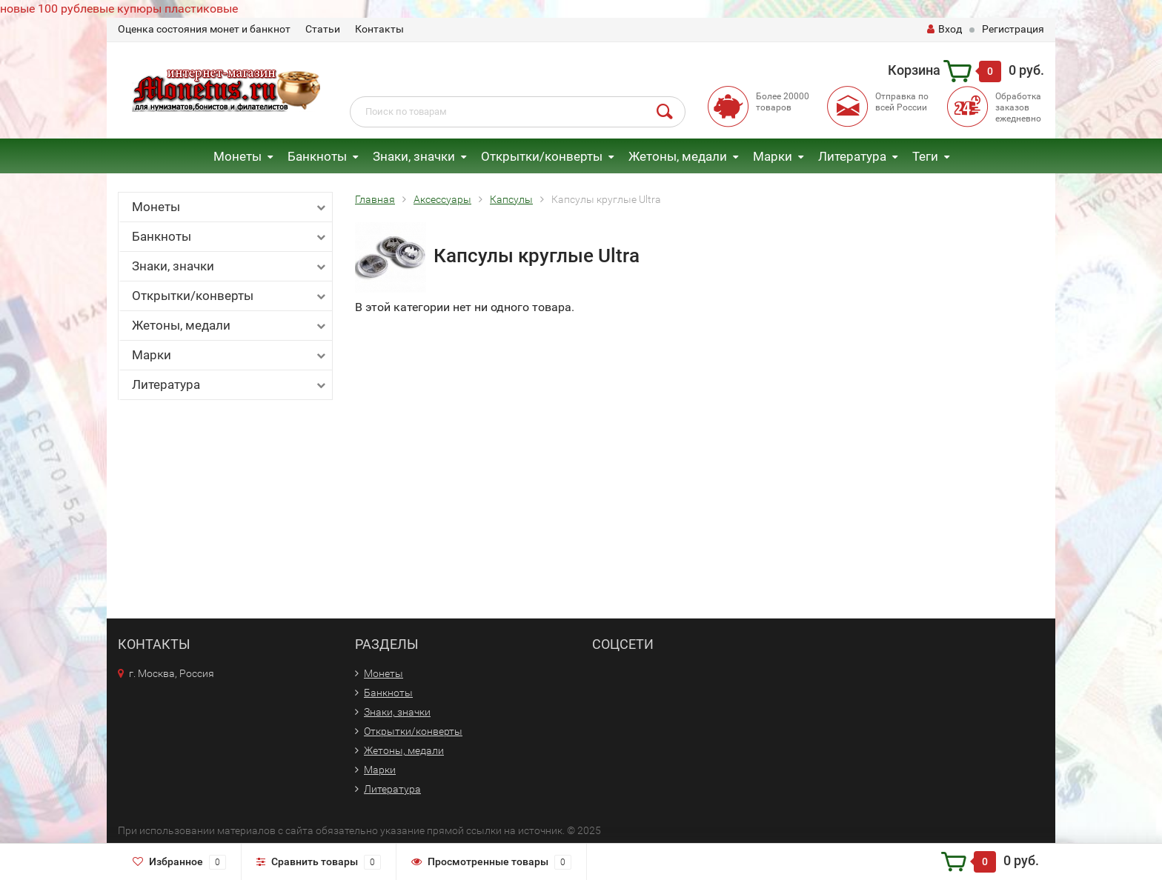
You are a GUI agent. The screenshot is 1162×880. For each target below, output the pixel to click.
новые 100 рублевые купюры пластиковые (119, 8)
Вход (944, 29)
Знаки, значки (414, 156)
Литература (852, 156)
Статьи (322, 29)
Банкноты (317, 156)
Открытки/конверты (541, 156)
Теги (925, 156)
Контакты (379, 29)
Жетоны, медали (677, 156)
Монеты (237, 156)
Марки (772, 156)
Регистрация (1013, 29)
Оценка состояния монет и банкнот (204, 29)
